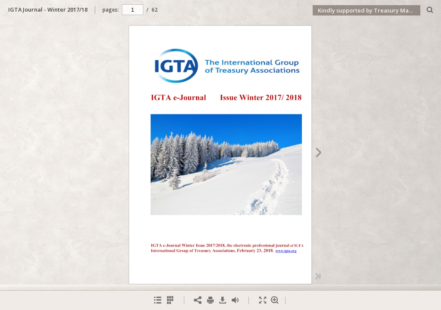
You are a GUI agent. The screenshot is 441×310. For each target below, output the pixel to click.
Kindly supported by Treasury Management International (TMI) (369, 10)
